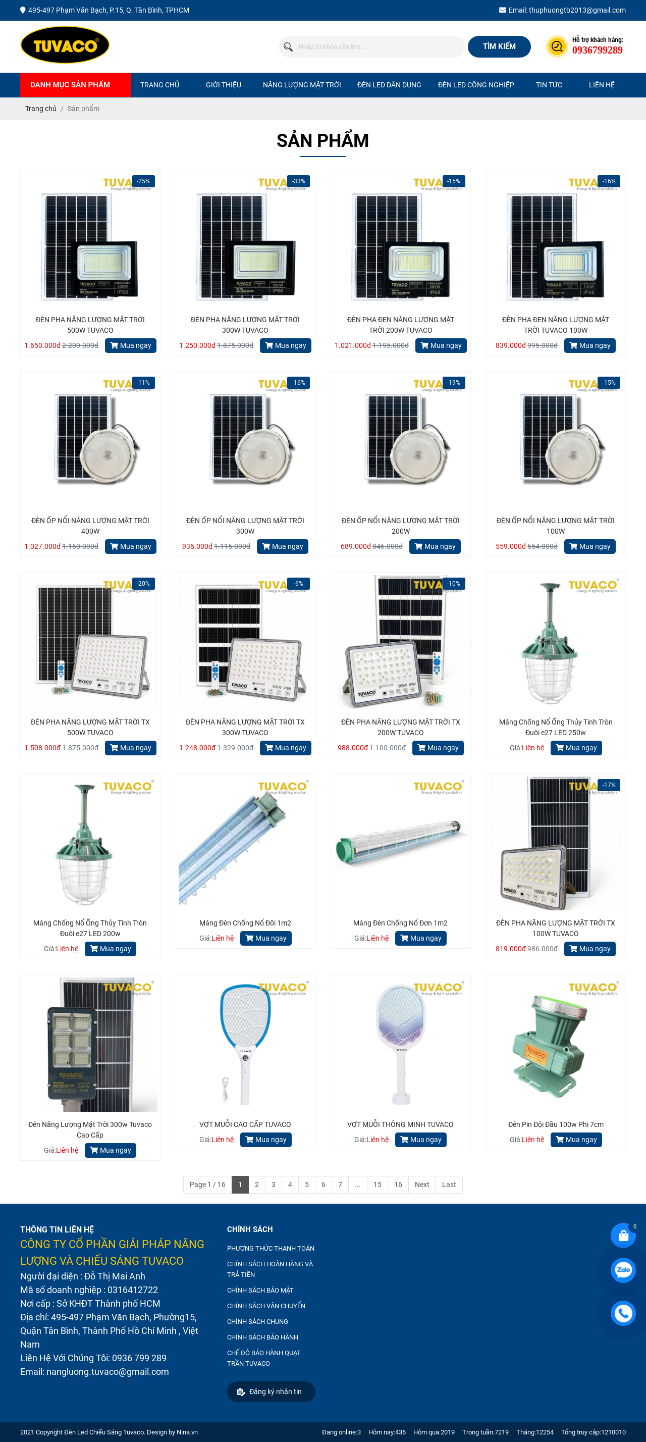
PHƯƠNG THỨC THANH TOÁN (270, 1248)
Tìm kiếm (499, 46)
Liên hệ (602, 85)
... (358, 1184)
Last (449, 1184)
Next (422, 1184)
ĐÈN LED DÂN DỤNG (389, 85)
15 (377, 1184)
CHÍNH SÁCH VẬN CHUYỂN (266, 1306)
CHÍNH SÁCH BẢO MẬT (260, 1290)
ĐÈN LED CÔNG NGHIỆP (476, 85)
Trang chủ (159, 85)
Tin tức (549, 85)
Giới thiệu (223, 85)
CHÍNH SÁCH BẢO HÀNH (262, 1337)
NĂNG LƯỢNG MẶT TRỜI (302, 85)
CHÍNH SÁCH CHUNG (257, 1321)
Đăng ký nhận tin (269, 1391)
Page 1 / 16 (208, 1184)
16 (398, 1184)
